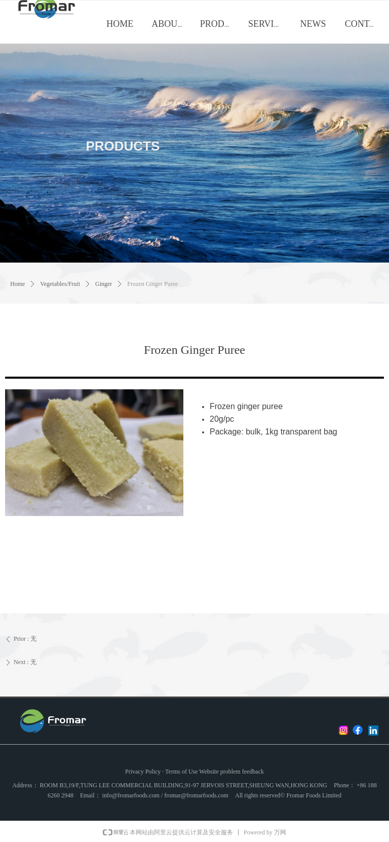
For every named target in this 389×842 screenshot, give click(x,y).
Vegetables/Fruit (60, 283)
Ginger (103, 283)
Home (17, 283)
